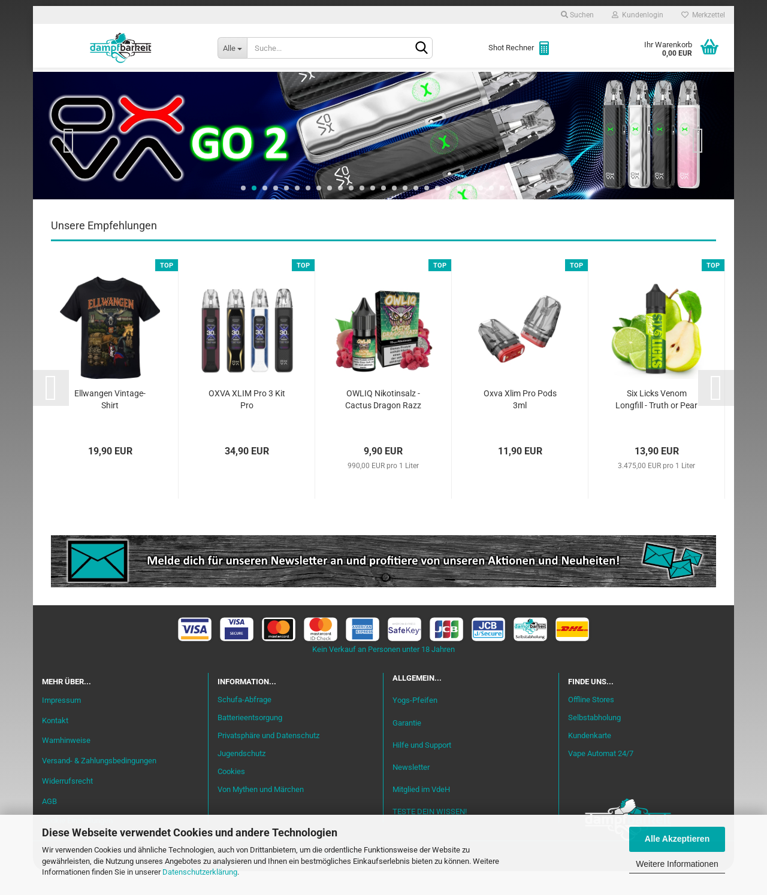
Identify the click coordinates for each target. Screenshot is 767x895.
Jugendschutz (241, 777)
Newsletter (411, 791)
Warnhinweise (66, 764)
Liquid (219, 84)
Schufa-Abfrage (244, 723)
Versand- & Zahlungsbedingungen (99, 784)
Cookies (231, 795)
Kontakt (55, 744)
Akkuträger (475, 84)
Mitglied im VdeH (421, 813)
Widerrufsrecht (67, 804)
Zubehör (584, 84)
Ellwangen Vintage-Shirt (110, 423)
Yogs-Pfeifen (414, 724)
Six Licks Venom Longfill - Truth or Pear (656, 423)
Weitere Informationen (677, 864)
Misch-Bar (330, 84)
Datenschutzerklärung (199, 871)
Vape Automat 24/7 (600, 777)
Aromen (269, 84)
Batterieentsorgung (250, 741)
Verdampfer (400, 84)
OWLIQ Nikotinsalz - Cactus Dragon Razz (383, 423)
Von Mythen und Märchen (261, 813)
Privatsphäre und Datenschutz (268, 759)
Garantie (406, 746)
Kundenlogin (637, 15)
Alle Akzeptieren (677, 839)
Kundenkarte (589, 759)
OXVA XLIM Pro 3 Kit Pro (247, 423)
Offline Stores (591, 723)
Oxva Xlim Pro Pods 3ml (520, 423)
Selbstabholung (594, 741)
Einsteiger (163, 84)
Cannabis (644, 84)
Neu (111, 84)
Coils (533, 84)
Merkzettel (703, 15)
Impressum (61, 724)
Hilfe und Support (421, 768)
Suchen (577, 15)
